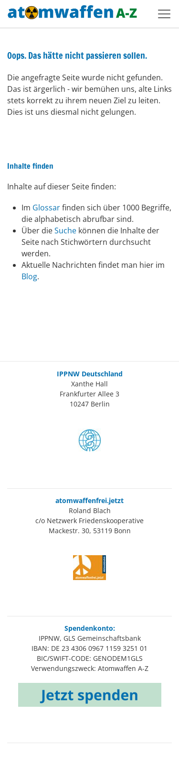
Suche (66, 230)
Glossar (47, 207)
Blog (29, 276)
